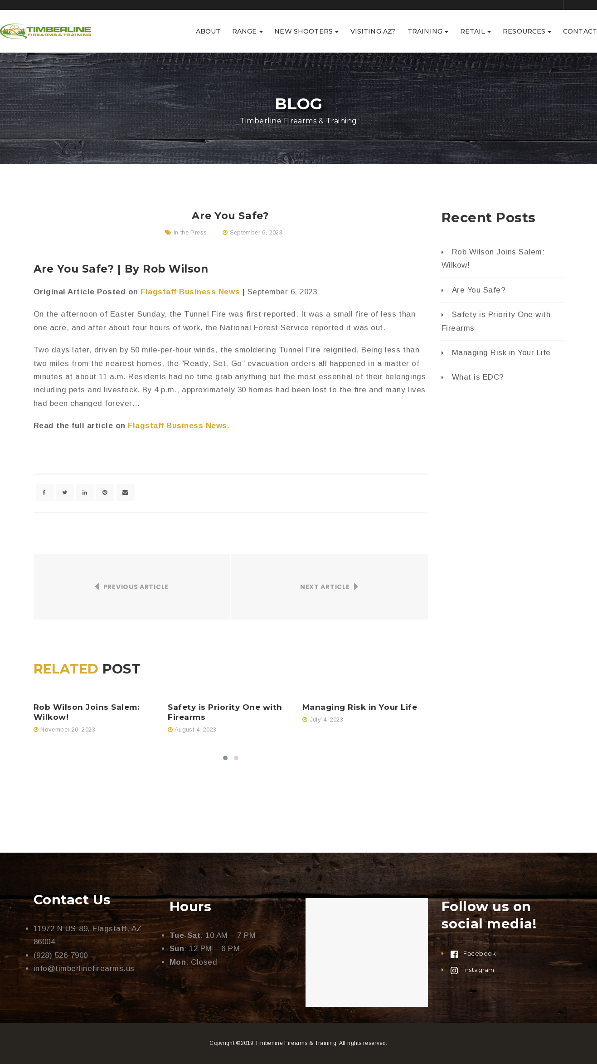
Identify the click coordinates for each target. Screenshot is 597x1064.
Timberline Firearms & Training (295, 1043)
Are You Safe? (479, 290)
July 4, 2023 (327, 719)
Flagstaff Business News (190, 292)
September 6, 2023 (256, 232)
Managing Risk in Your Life (359, 707)
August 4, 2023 (195, 729)
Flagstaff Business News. (180, 425)
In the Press (190, 232)
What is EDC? (478, 377)
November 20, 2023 (67, 729)
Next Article (324, 586)
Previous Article (136, 586)
